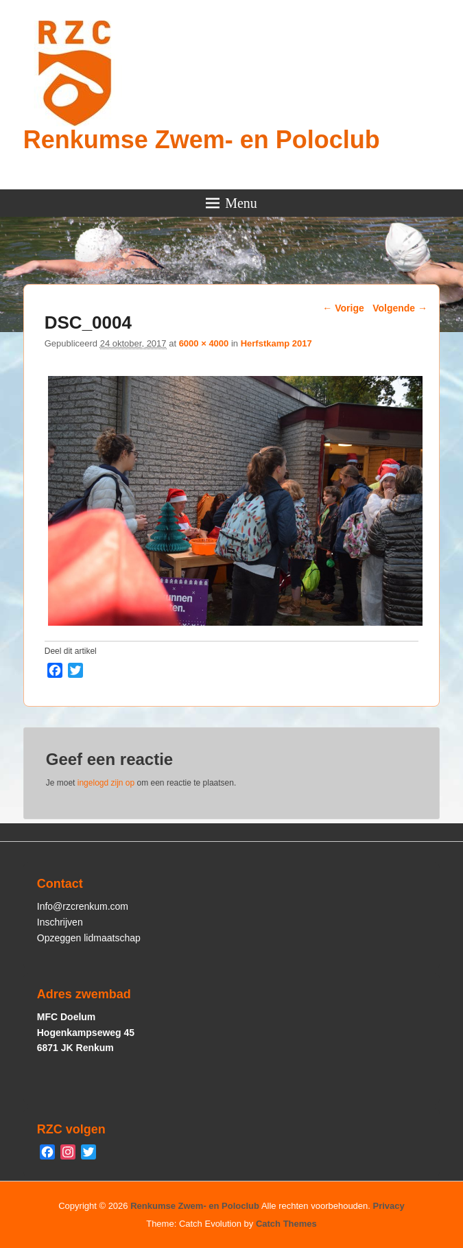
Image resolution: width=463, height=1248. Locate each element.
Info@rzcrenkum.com (82, 906)
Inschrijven (60, 922)
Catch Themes (286, 1223)
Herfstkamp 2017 (276, 343)
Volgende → (399, 308)
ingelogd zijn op (106, 783)
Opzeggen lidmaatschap (89, 937)
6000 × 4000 (204, 343)
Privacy (389, 1206)
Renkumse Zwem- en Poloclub (201, 140)
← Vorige (343, 308)
